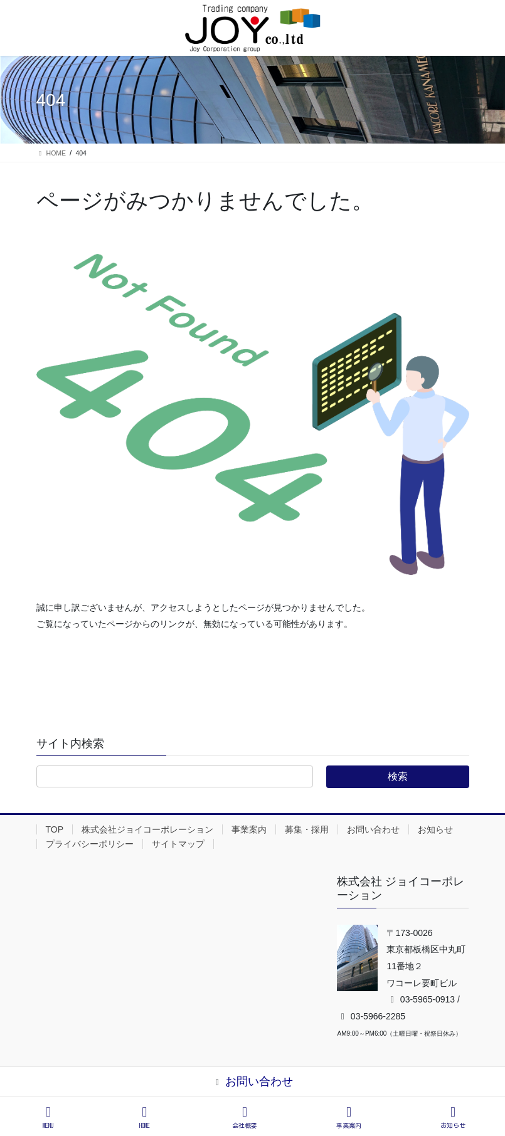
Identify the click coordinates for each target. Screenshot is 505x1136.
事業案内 (249, 829)
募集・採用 (307, 829)
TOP (55, 829)
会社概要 (244, 1116)
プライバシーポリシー (90, 844)
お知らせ (435, 829)
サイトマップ (178, 844)
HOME (145, 1116)
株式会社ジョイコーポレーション (147, 829)
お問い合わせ (373, 829)
